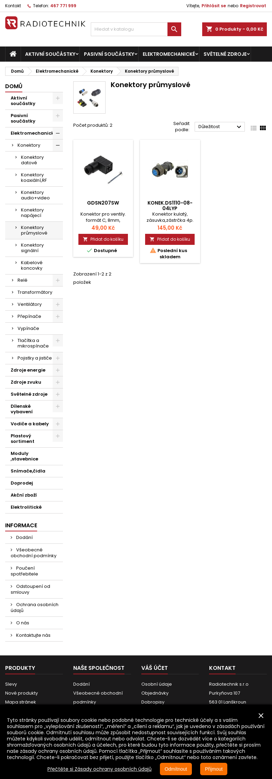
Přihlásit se (214, 6)
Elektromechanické (169, 54)
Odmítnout (176, 769)
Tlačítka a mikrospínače (33, 343)
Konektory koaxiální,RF (34, 178)
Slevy (11, 684)
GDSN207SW (103, 202)
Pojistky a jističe (35, 358)
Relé (23, 280)
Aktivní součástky (50, 54)
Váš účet (154, 668)
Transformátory (35, 292)
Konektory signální (32, 248)
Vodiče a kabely (30, 423)
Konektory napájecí (32, 213)
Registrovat (253, 6)
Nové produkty (21, 693)
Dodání (24, 537)
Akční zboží (24, 495)
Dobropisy (152, 702)
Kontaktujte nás (33, 635)
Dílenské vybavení (22, 409)
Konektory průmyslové (34, 230)
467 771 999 (63, 6)
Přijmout (213, 769)
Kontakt (13, 6)
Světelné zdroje (225, 54)
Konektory (29, 145)
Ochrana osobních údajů (34, 607)
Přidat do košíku (103, 239)
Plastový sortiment (22, 439)
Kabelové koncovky (32, 265)
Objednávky (154, 693)
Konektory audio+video (35, 195)
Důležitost (220, 127)
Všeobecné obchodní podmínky (33, 553)
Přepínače (29, 316)
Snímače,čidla (28, 471)
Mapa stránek (20, 702)
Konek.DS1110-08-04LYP (170, 205)
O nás (22, 623)
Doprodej (22, 483)
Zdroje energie (28, 370)
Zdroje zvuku (26, 382)
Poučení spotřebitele (24, 571)
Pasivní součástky (109, 54)
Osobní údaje (156, 684)
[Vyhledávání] (136, 29)
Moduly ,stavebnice (24, 456)
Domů (13, 86)
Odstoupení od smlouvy (30, 589)
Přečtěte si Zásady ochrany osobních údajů (99, 769)
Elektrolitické (26, 507)
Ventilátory (30, 304)
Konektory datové (32, 160)
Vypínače (28, 328)
